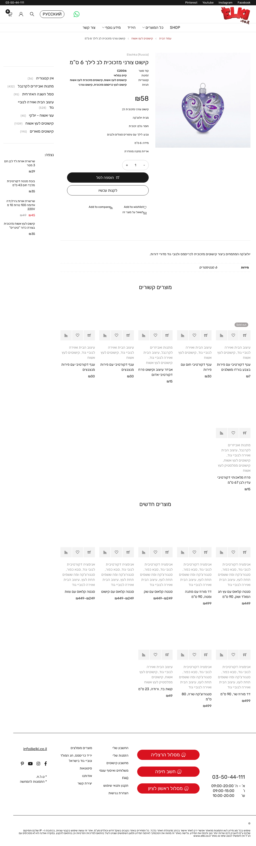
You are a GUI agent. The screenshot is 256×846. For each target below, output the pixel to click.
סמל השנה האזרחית (38, 94)
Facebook (244, 2)
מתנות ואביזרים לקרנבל (36, 86)
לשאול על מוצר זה (133, 212)
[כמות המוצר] (135, 165)
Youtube (208, 2)
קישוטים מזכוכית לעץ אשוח (86, 80)
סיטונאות (86, 768)
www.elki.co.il (202, 835)
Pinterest (191, 2)
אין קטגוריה (45, 78)
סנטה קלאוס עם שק (158, 591)
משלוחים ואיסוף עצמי (113, 771)
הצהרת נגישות (118, 793)
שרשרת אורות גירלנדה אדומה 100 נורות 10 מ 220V (20, 205)
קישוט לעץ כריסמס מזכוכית (110, 84)
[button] (206, 335)
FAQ (125, 778)
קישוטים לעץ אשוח (142, 38)
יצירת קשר (84, 783)
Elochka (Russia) (138, 54)
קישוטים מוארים (42, 131)
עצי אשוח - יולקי (41, 115)
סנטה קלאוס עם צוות (80, 591)
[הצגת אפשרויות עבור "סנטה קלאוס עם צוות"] (89, 552)
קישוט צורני (85, 84)
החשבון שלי (120, 748)
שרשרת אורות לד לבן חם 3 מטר (19, 163)
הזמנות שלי (120, 755)
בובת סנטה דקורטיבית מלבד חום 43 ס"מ (21, 183)
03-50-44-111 (15, 2)
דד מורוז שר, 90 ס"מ (235, 694)
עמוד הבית (165, 38)
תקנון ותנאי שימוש (115, 786)
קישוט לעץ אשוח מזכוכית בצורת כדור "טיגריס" (19, 226)
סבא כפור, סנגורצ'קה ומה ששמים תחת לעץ (234, 574)
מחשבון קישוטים (117, 763)
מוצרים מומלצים (81, 748)
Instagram (226, 2)
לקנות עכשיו (107, 190)
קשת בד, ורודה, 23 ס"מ (155, 689)
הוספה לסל (105, 177)
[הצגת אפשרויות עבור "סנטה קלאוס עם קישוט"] (128, 552)
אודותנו (87, 776)
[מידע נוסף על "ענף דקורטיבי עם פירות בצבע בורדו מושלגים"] (244, 335)
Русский (52, 14)
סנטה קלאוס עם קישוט (117, 591)
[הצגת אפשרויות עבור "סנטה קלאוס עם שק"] (167, 552)
